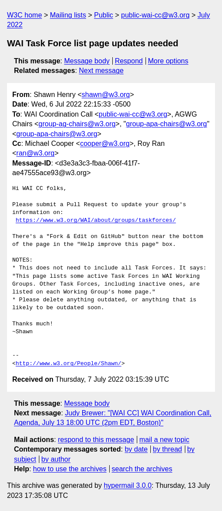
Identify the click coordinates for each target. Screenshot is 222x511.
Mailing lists (68, 15)
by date (136, 449)
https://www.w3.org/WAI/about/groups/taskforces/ (96, 220)
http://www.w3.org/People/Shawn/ (68, 364)
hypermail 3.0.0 (127, 485)
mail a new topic (164, 439)
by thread (167, 449)
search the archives (142, 469)
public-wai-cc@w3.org (155, 15)
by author (56, 459)
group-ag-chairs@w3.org (76, 124)
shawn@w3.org (106, 94)
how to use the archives (70, 469)
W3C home (24, 15)
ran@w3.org (35, 153)
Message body (87, 61)
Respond (129, 61)
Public (103, 15)
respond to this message (96, 439)
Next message (101, 70)
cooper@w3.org (104, 143)
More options (168, 61)
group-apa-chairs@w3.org (166, 124)
